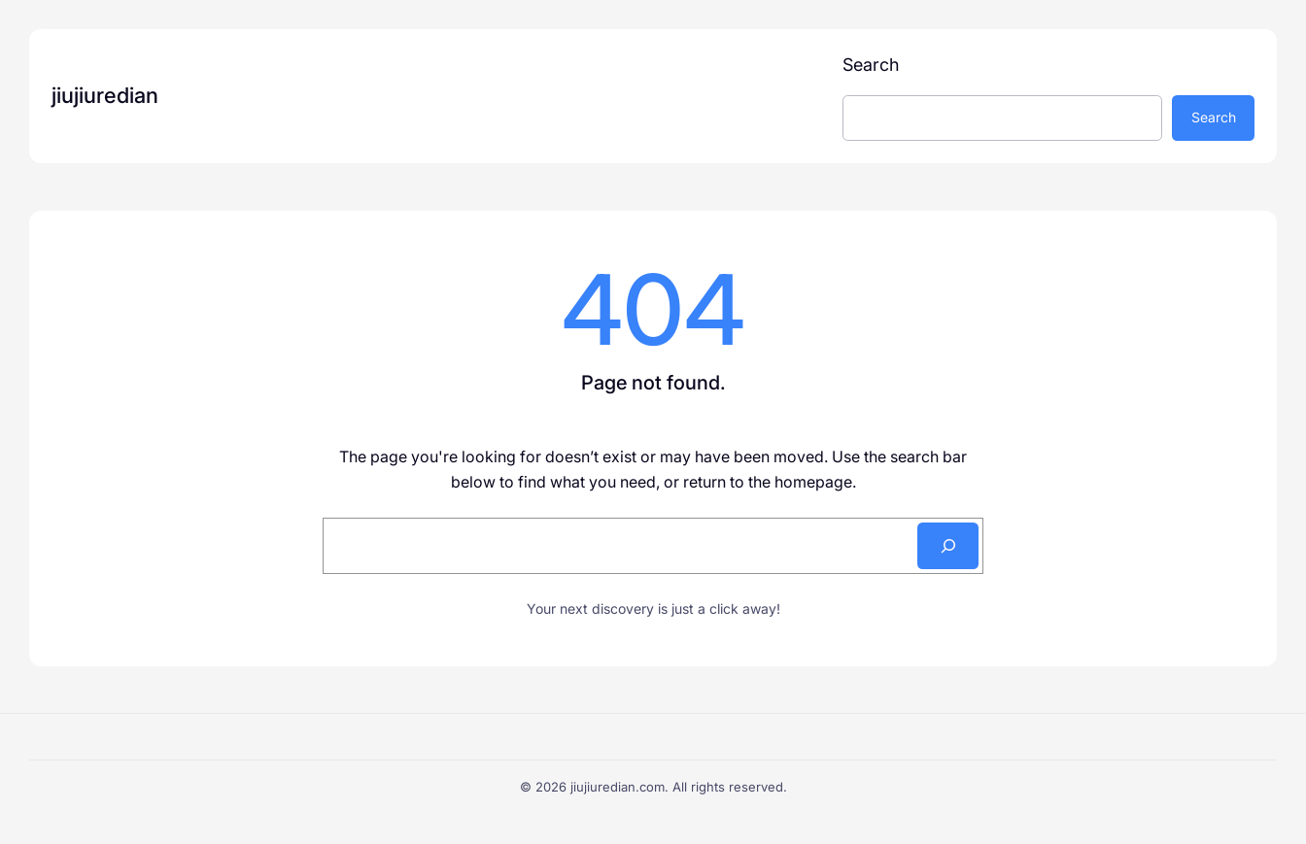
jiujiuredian (105, 95)
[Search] (948, 546)
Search (870, 64)
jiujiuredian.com (617, 786)
